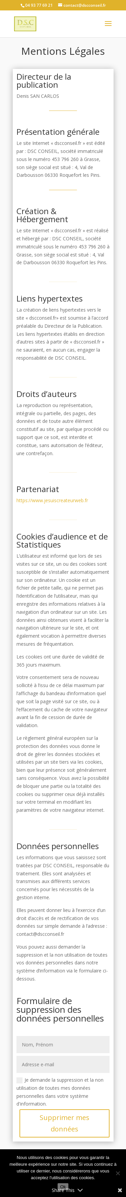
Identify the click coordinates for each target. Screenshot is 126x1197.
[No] (117, 1173)
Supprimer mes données (64, 1123)
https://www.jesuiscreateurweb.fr (52, 500)
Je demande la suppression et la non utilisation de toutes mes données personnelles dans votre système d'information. (59, 1092)
